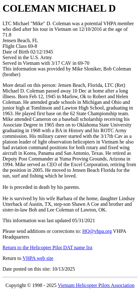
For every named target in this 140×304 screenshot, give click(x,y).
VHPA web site (38, 258)
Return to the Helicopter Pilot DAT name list (47, 247)
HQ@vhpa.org (97, 231)
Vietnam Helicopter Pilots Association (96, 285)
